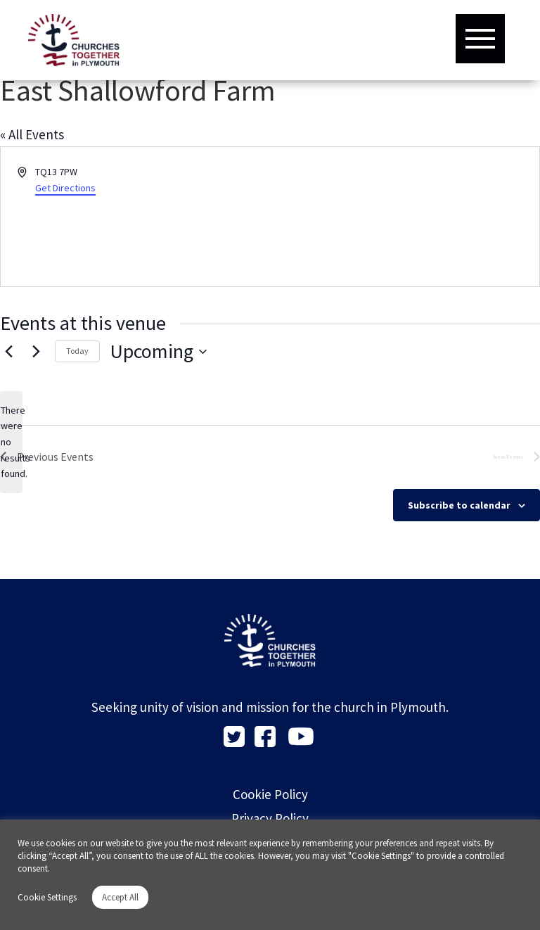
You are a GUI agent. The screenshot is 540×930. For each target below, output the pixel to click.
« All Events (32, 134)
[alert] (11, 442)
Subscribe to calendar (459, 505)
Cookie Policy (270, 794)
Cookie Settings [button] (47, 897)
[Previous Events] (8, 351)
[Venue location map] (403, 216)
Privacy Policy (270, 818)
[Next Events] (35, 351)
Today (77, 350)
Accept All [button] (120, 897)
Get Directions (65, 187)
